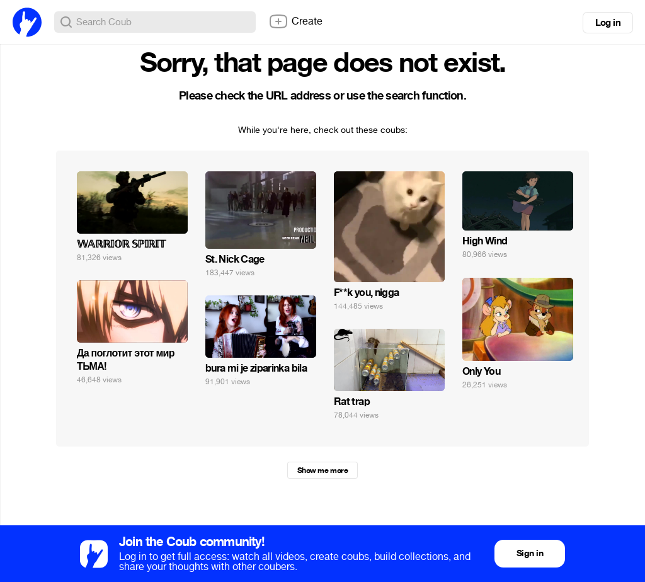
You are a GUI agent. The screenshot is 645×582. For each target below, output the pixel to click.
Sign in (530, 553)
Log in (607, 22)
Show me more (322, 470)
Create (295, 21)
